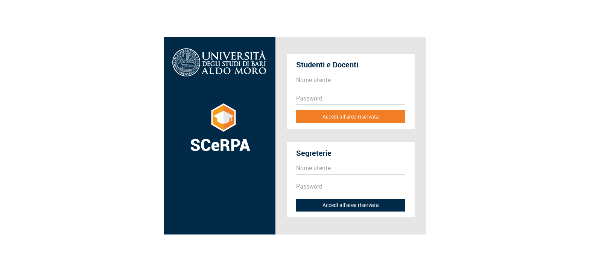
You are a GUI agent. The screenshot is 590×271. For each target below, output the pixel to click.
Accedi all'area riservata (350, 116)
